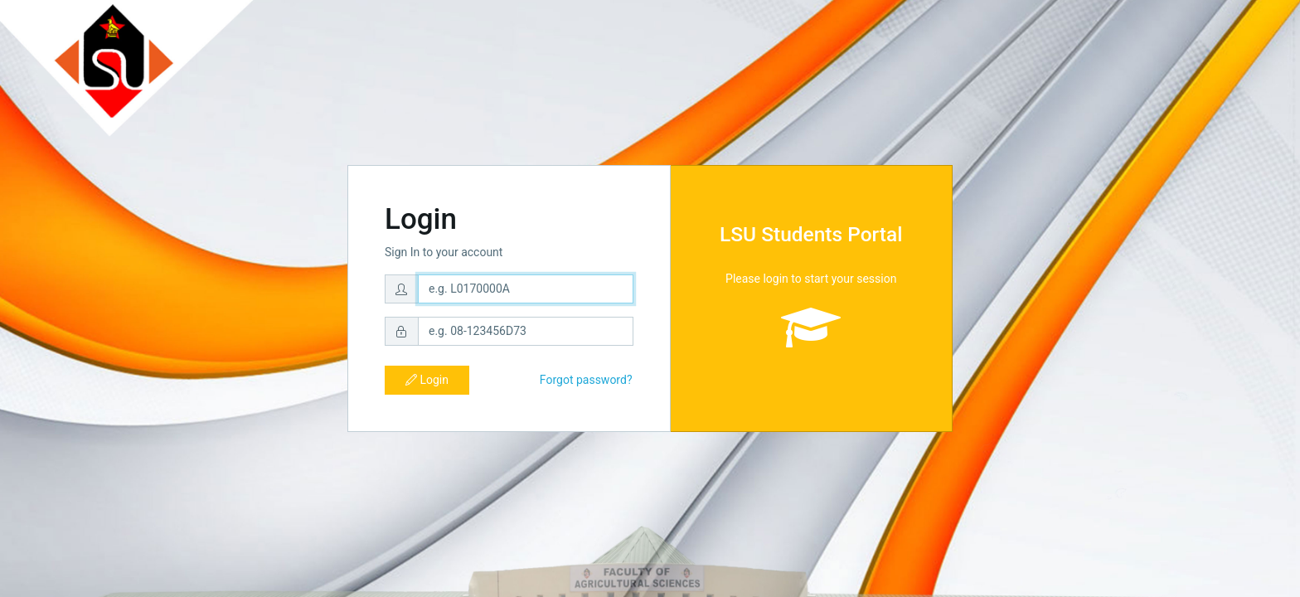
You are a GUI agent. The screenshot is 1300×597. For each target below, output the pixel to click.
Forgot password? (586, 379)
